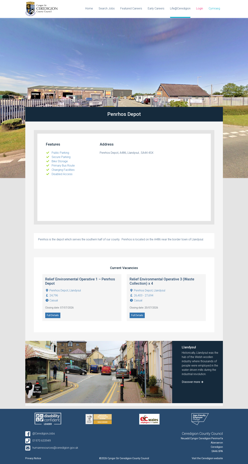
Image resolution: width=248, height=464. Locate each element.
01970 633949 (38, 440)
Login (199, 8)
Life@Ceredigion (180, 8)
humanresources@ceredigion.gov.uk (51, 447)
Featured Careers (131, 8)
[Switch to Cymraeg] (214, 9)
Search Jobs (107, 8)
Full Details (53, 315)
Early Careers (156, 8)
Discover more (191, 382)
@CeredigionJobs (40, 433)
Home (89, 8)
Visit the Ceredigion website (207, 458)
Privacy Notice (33, 458)
